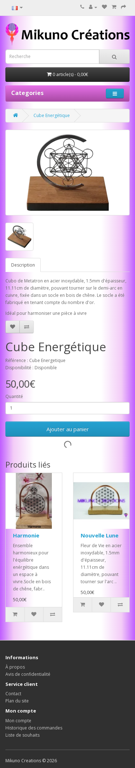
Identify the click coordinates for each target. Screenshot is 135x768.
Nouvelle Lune (99, 535)
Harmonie (26, 535)
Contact (13, 694)
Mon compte (18, 721)
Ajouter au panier (67, 429)
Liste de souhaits (22, 735)
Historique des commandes (33, 728)
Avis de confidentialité (27, 674)
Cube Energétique (51, 115)
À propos (15, 667)
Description (23, 265)
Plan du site (17, 701)
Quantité (14, 396)
